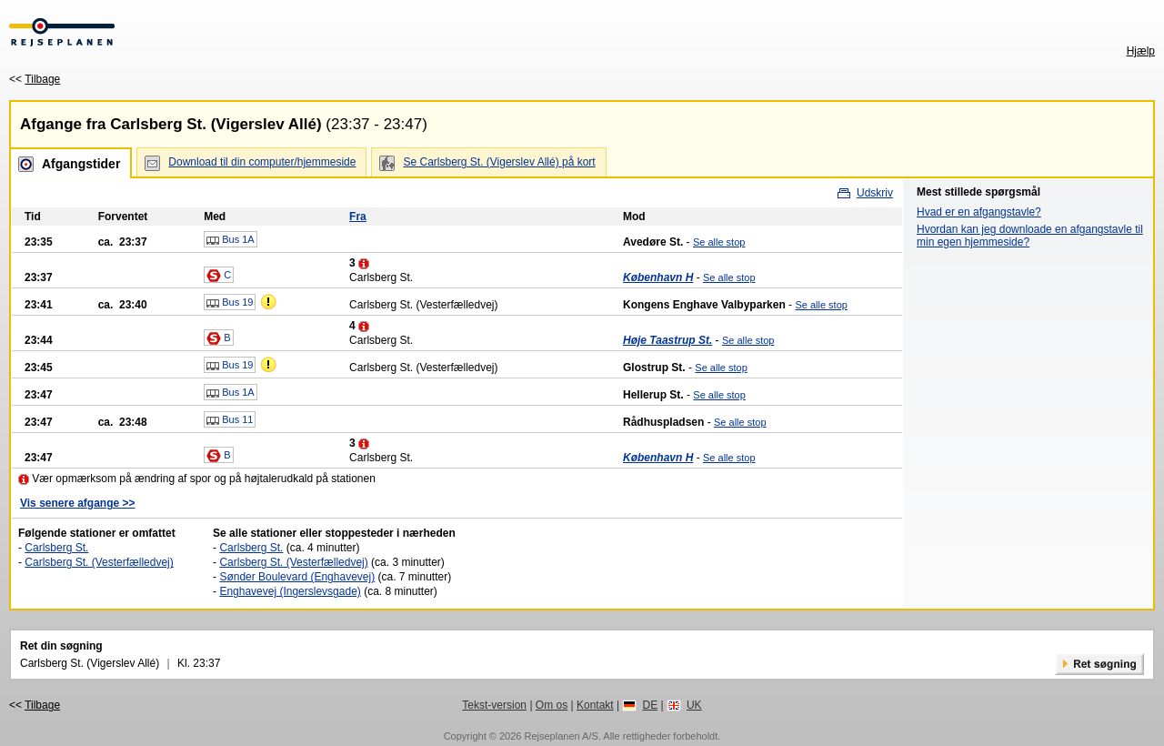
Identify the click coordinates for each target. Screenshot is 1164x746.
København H (658, 277)
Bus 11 (229, 420)
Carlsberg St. (56, 547)
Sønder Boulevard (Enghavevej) (297, 576)
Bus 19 (229, 303)
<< (34, 79)
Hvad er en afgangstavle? (979, 212)
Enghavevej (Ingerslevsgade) (289, 591)
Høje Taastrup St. (667, 340)
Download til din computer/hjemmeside (262, 162)
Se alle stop (719, 242)
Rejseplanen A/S (560, 736)
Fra (357, 216)
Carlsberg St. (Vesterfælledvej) (99, 562)
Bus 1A (230, 240)
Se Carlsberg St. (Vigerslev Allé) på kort (499, 162)
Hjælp (1141, 51)
